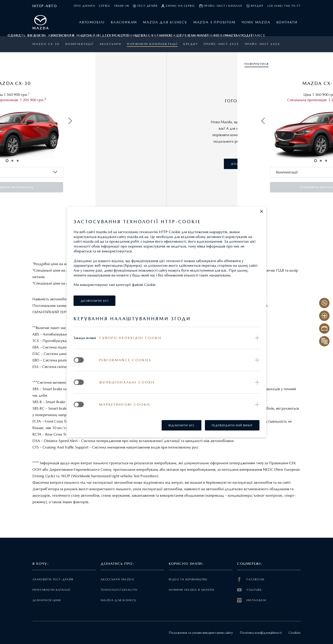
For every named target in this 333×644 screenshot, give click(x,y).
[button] (261, 211)
